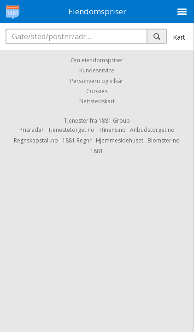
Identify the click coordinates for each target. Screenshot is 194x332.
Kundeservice (96, 71)
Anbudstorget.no (152, 130)
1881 (96, 151)
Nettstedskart (97, 102)
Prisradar (31, 130)
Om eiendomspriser (97, 60)
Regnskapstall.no (36, 140)
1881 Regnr (77, 140)
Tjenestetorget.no (71, 130)
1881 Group (114, 121)
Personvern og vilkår (96, 81)
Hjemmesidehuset (119, 140)
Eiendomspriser (97, 11)
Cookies (96, 91)
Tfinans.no (112, 130)
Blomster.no (163, 140)
